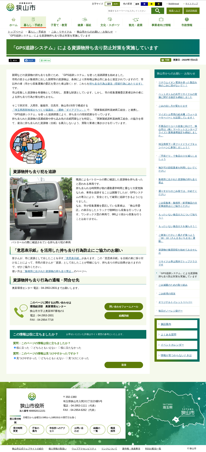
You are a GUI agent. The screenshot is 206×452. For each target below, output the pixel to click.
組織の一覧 (96, 429)
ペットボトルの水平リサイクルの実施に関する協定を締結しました (178, 96)
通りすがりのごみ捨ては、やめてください (178, 193)
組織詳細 (124, 315)
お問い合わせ (78, 429)
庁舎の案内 (35, 429)
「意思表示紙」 (73, 258)
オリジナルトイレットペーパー (175, 302)
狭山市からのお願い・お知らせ (95, 31)
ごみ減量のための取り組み (173, 285)
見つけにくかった (78, 358)
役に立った (22, 347)
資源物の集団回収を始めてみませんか (178, 251)
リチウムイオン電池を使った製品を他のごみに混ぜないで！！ (178, 84)
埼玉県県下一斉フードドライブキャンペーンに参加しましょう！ (178, 146)
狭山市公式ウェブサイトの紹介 (28, 448)
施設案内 (166, 324)
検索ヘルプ (174, 10)
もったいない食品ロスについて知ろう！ (178, 216)
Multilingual (174, 3)
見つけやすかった (26, 358)
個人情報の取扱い (58, 448)
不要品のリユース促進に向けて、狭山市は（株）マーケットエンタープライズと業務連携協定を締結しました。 (178, 131)
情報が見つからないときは (176, 355)
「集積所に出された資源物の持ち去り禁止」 (48, 271)
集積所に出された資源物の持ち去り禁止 (178, 181)
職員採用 (113, 429)
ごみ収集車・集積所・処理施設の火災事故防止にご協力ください (178, 204)
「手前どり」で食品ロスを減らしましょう (178, 157)
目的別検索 (191, 10)
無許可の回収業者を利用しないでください (178, 169)
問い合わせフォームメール (123, 306)
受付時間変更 (17, 429)
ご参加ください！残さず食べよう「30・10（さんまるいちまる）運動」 (177, 238)
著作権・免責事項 (131, 448)
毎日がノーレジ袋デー (171, 310)
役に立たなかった (71, 347)
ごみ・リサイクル (61, 31)
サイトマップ (191, 3)
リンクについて (109, 448)
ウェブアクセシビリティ (84, 448)
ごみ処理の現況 (167, 293)
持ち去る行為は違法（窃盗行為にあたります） (116, 83)
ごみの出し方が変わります (173, 105)
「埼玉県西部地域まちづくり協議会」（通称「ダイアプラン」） (49, 109)
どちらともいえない (44, 347)
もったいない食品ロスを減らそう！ (178, 226)
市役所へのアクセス (57, 429)
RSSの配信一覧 (153, 448)
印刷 (167, 60)
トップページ (15, 31)
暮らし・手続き (37, 31)
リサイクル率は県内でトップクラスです (178, 263)
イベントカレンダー (172, 345)
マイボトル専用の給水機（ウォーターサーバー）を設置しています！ (178, 116)
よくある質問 (168, 334)
